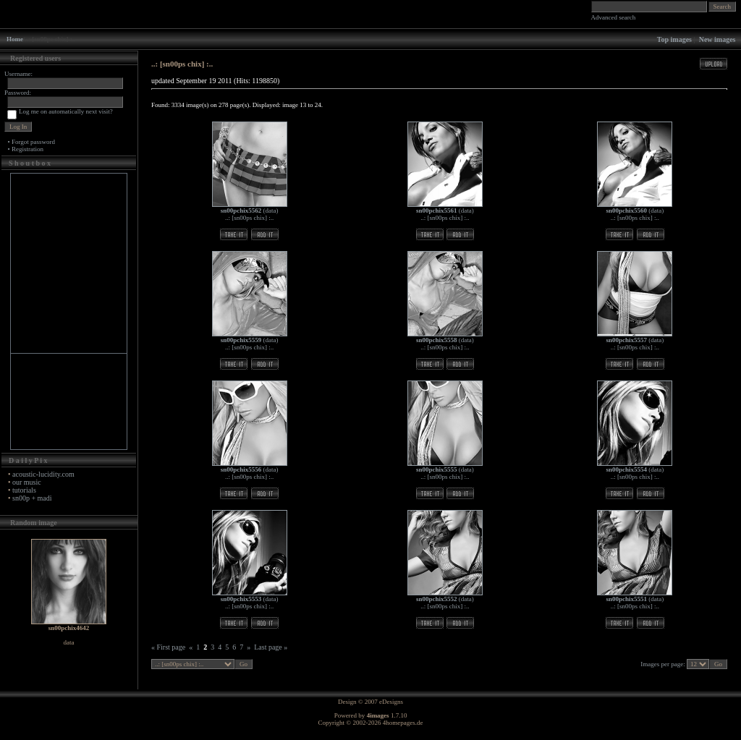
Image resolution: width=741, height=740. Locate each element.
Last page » (270, 647)
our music (26, 482)
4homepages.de (403, 722)
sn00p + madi (32, 498)
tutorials (24, 490)
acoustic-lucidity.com (43, 474)
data (271, 210)
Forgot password (33, 141)
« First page (168, 647)
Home (15, 39)
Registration (27, 149)
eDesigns (391, 701)
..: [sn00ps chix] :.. (249, 217)
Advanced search (613, 17)
